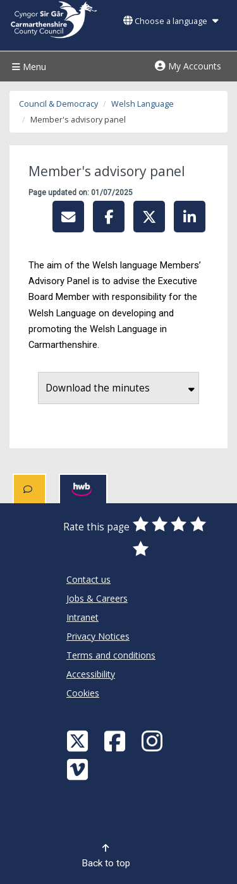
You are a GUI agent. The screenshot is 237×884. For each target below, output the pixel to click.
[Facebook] (116, 740)
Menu (27, 67)
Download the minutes (120, 388)
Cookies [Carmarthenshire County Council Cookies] (82, 693)
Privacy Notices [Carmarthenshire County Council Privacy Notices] (98, 636)
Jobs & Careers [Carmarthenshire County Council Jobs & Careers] (97, 598)
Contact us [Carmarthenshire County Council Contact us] (88, 579)
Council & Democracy (58, 104)
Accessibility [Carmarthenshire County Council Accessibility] (90, 674)
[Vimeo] (79, 769)
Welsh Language (142, 104)
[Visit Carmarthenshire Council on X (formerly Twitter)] (79, 740)
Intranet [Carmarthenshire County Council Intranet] (82, 617)
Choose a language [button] (170, 21)
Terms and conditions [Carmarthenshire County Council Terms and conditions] (110, 655)
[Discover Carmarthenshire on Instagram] (153, 740)
